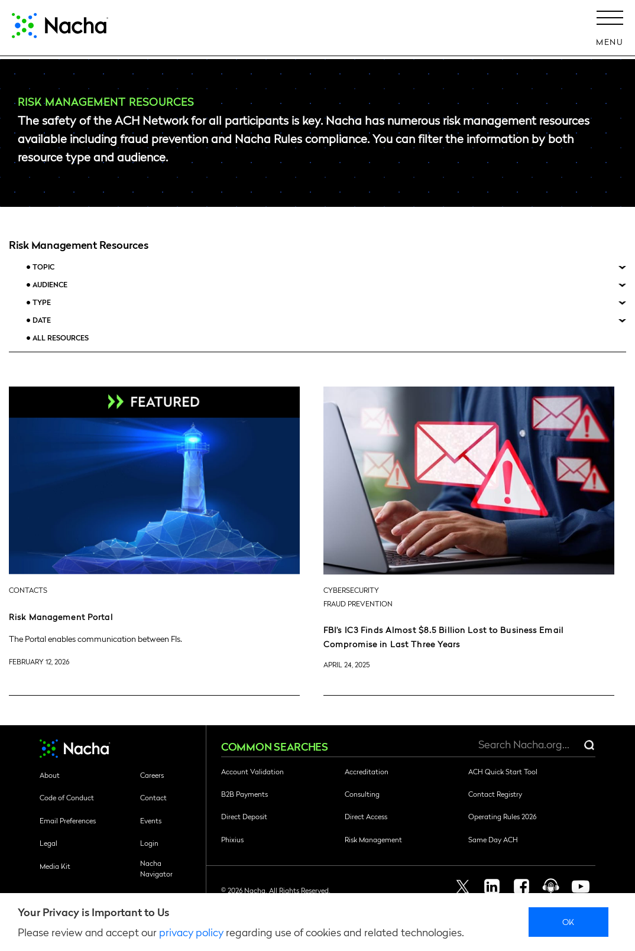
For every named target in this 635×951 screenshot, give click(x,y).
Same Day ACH (493, 839)
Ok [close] (568, 921)
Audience (50, 284)
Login (149, 843)
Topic (43, 266)
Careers (152, 775)
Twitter (462, 886)
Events (150, 820)
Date (42, 320)
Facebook (521, 886)
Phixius (232, 839)
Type (42, 302)
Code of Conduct (67, 797)
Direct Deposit (244, 816)
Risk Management (373, 839)
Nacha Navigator (156, 868)
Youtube (580, 886)
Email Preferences (68, 820)
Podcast (551, 886)
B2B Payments (244, 794)
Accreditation (366, 771)
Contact (153, 797)
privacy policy (191, 932)
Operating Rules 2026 (502, 816)
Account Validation (252, 771)
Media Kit (55, 866)
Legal (48, 843)
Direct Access (366, 816)
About (50, 775)
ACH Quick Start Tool (502, 771)
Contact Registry (495, 794)
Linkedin (492, 886)
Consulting (362, 794)
